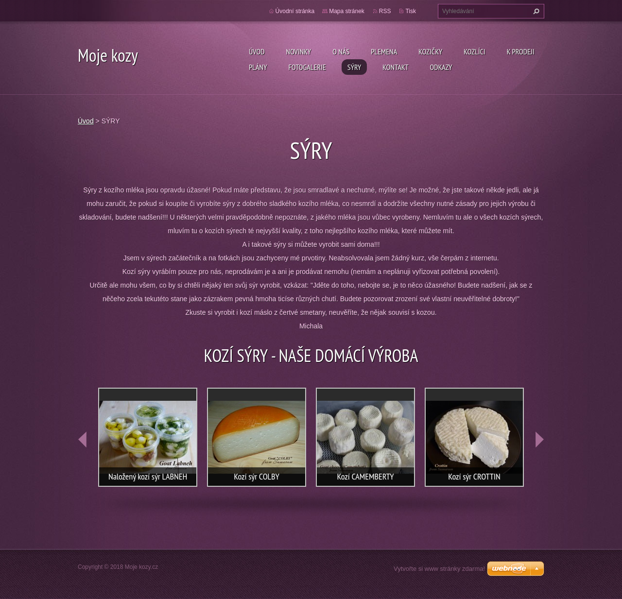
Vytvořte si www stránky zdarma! (439, 568)
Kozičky (430, 51)
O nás (340, 51)
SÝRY (354, 67)
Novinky (298, 51)
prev (82, 439)
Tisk (410, 11)
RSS (385, 11)
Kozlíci (474, 51)
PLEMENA (384, 51)
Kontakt (395, 67)
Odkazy (441, 67)
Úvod (257, 51)
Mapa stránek (346, 11)
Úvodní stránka (295, 11)
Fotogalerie (307, 67)
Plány (258, 67)
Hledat (535, 11)
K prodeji (521, 51)
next (539, 439)
